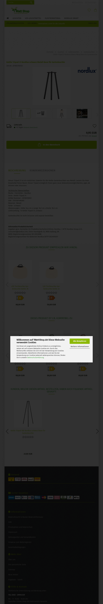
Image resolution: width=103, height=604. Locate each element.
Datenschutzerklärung (35, 357)
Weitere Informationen (80, 346)
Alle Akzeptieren (79, 341)
